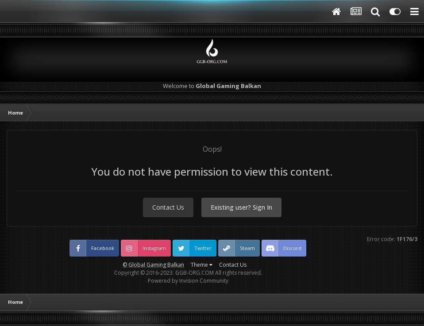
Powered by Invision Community (188, 280)
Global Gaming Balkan (156, 264)
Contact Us (168, 207)
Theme (201, 264)
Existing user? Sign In (241, 207)
